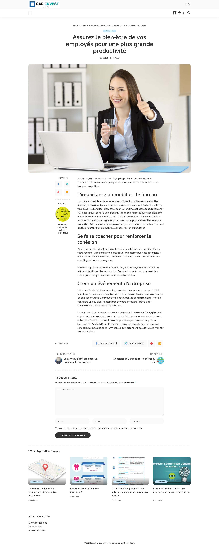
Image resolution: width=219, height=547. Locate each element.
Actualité (109, 31)
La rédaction (35, 526)
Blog (83, 25)
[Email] (67, 192)
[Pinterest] (58, 192)
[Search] (189, 13)
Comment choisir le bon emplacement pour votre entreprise (43, 492)
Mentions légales (37, 523)
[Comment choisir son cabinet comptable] (62, 214)
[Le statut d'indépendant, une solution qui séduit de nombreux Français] (130, 471)
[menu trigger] (31, 13)
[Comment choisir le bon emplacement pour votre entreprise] (47, 471)
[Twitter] (189, 4)
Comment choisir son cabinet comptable (63, 228)
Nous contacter (37, 530)
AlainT (105, 58)
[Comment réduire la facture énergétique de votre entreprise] (172, 471)
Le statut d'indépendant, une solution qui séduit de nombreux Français (128, 492)
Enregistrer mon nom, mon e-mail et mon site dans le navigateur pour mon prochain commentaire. (100, 428)
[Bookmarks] (174, 13)
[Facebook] (186, 4)
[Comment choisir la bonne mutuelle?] (89, 471)
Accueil (76, 25)
